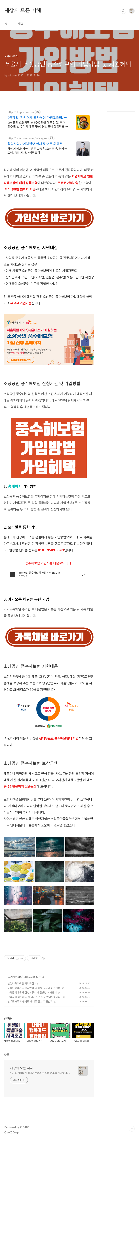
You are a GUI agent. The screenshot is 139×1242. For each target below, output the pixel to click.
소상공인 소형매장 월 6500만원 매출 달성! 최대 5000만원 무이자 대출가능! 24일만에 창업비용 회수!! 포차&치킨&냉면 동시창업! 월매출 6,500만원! (37, 124)
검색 (123, 11)
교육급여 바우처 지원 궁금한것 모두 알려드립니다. (34, 1047)
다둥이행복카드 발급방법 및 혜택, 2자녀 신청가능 (33, 1038)
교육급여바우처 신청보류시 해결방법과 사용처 (32, 1043)
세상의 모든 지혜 (22, 10)
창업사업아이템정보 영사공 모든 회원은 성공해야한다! (36, 143)
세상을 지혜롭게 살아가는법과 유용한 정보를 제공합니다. (40, 1123)
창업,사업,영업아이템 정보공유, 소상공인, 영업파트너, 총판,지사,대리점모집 (37, 150)
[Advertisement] (49, 971)
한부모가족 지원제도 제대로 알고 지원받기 (30, 1052)
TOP (132, 1179)
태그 (20, 23)
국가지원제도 (15, 1027)
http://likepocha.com (20, 112)
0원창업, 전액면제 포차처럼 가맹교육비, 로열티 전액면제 (37, 117)
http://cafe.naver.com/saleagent (27, 138)
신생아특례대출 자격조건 (20, 1034)
